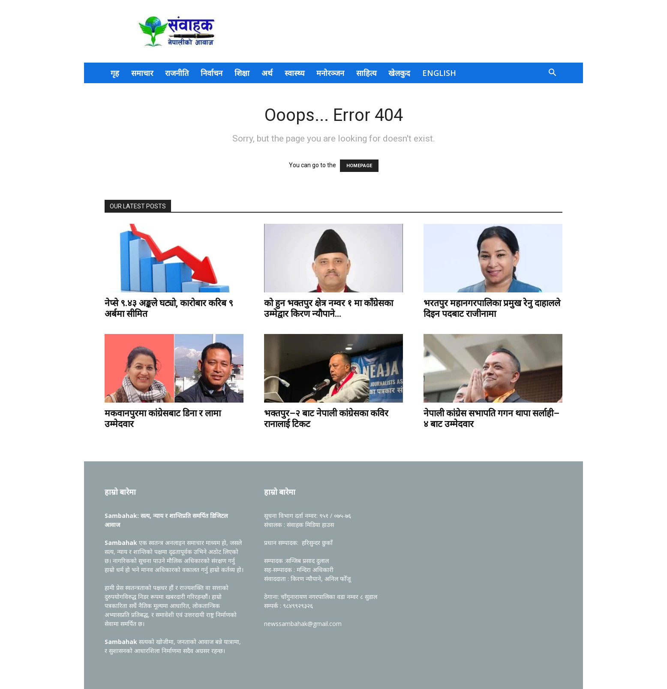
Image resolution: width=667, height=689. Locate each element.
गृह (115, 73)
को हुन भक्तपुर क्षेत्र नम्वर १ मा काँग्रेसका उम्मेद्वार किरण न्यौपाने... (328, 308)
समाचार (142, 73)
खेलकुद (399, 73)
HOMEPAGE (359, 165)
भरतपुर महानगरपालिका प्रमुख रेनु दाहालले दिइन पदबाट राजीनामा (492, 308)
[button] (552, 73)
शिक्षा (241, 73)
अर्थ (267, 73)
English (439, 73)
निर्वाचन (211, 73)
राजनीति (177, 73)
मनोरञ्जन (330, 73)
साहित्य (366, 73)
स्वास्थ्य (294, 73)
